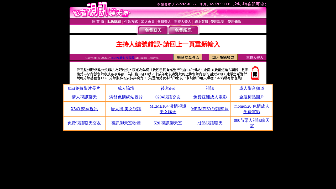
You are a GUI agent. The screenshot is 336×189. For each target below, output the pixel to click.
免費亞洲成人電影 (210, 97)
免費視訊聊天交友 (84, 123)
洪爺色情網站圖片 (126, 97)
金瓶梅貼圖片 (251, 97)
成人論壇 (126, 88)
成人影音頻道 (251, 88)
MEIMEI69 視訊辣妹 (210, 109)
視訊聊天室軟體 (126, 123)
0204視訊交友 (168, 97)
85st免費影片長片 (84, 88)
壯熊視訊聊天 (210, 123)
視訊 (210, 88)
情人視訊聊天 (84, 97)
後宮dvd (168, 88)
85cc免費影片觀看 (123, 57)
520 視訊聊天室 (168, 123)
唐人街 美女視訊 (126, 109)
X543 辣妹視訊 (84, 109)
